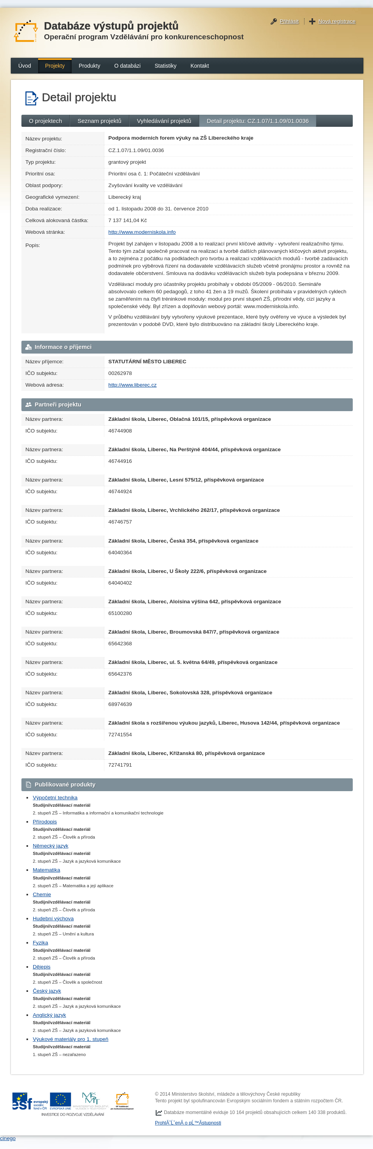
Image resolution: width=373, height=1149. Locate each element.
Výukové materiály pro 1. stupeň (70, 1039)
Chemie (42, 894)
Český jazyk (47, 991)
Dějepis (41, 967)
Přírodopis (45, 822)
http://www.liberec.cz (132, 385)
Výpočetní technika (55, 797)
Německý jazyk (50, 846)
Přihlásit (289, 21)
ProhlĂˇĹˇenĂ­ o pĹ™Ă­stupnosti (188, 1123)
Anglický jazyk (49, 1015)
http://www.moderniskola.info (142, 232)
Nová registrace (336, 21)
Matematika (46, 870)
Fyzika (40, 943)
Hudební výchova (53, 918)
